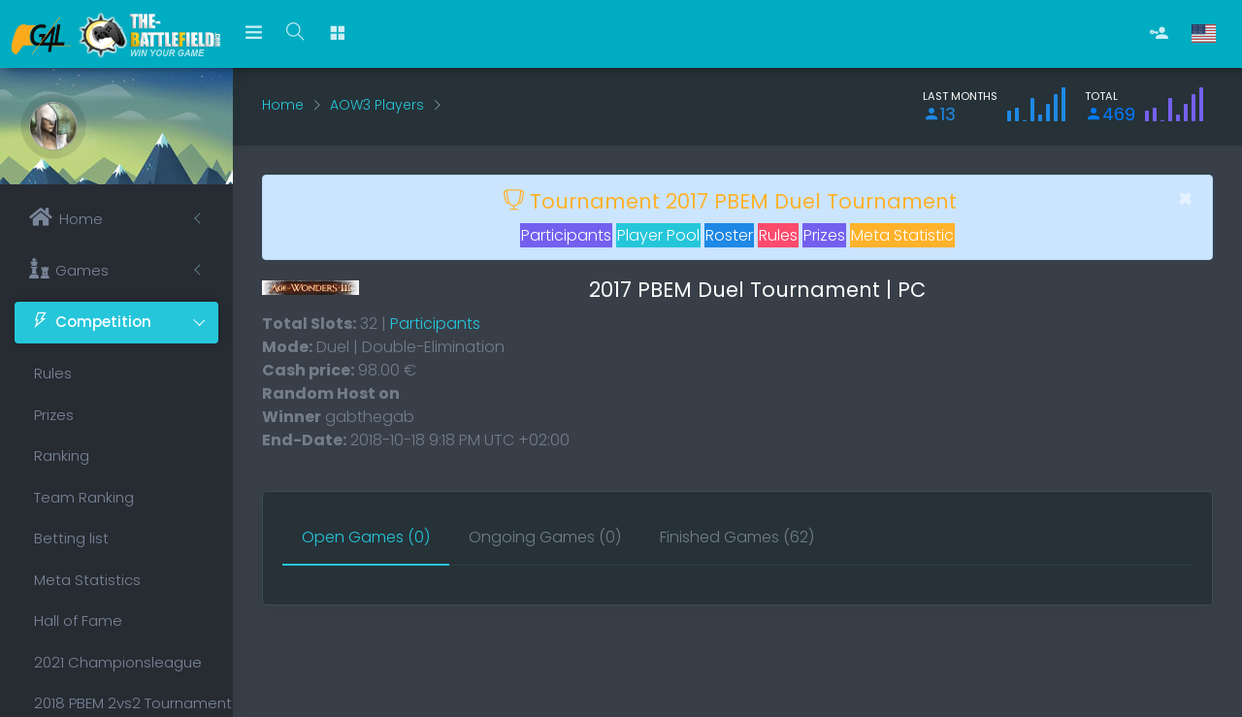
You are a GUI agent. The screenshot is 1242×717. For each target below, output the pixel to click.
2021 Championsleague (118, 662)
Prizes (54, 415)
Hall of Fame (78, 620)
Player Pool (658, 235)
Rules (53, 373)
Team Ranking (84, 497)
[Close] (1185, 199)
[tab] (365, 538)
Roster (729, 235)
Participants (566, 235)
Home (283, 104)
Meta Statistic (902, 235)
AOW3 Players (377, 104)
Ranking (61, 455)
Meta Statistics (87, 580)
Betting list (71, 538)
